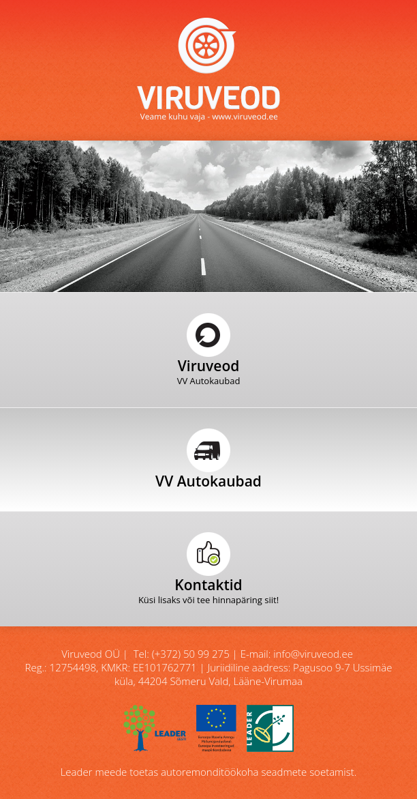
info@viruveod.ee (313, 653)
